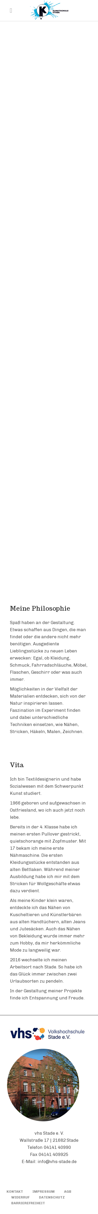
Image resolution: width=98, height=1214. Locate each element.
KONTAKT (15, 1192)
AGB (67, 1192)
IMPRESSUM (43, 1192)
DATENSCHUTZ (52, 1197)
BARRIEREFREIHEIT (28, 1203)
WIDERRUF (20, 1197)
